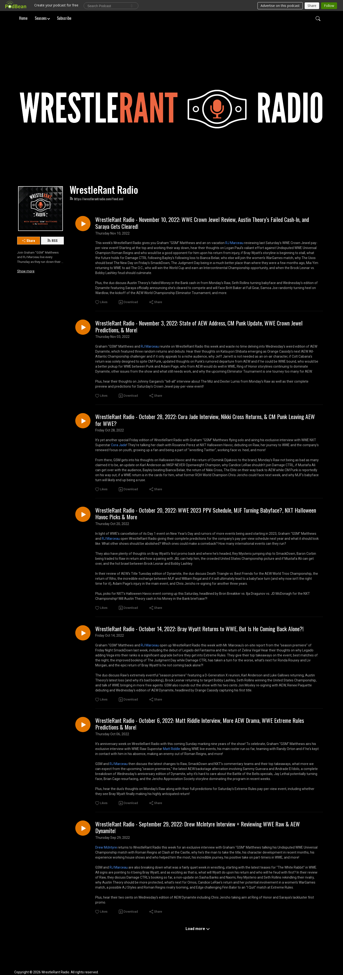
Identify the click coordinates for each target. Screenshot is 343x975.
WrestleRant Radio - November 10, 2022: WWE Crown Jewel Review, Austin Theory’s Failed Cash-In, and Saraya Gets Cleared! (202, 223)
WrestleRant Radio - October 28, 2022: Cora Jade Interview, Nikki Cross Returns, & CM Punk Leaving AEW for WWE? (205, 420)
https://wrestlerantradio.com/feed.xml (96, 198)
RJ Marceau (234, 243)
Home (23, 17)
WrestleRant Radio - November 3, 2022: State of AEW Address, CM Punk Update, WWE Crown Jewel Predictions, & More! (199, 326)
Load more (198, 928)
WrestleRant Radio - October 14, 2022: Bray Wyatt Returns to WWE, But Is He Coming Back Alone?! (199, 628)
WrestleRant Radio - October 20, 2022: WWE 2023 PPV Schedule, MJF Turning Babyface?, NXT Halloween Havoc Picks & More (205, 513)
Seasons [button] (41, 17)
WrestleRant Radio (104, 189)
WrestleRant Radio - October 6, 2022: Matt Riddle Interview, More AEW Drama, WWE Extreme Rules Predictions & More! (199, 724)
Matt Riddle (171, 749)
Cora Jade (118, 445)
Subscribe (64, 17)
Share (28, 240)
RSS (52, 240)
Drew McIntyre (106, 847)
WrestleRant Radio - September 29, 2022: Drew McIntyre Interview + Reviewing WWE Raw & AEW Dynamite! (197, 827)
